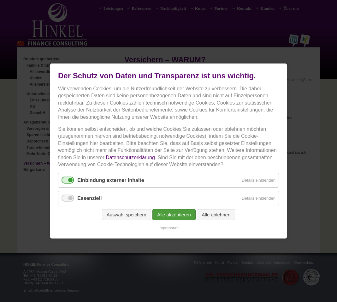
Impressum (168, 228)
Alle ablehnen (216, 214)
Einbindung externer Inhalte (110, 180)
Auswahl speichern (126, 214)
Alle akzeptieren (174, 214)
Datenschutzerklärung (130, 157)
